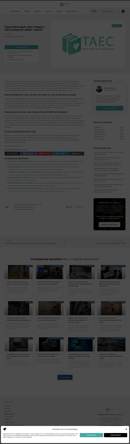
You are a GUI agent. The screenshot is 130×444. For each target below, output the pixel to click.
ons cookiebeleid (17, 437)
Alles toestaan (91, 435)
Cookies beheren (115, 435)
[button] (126, 429)
